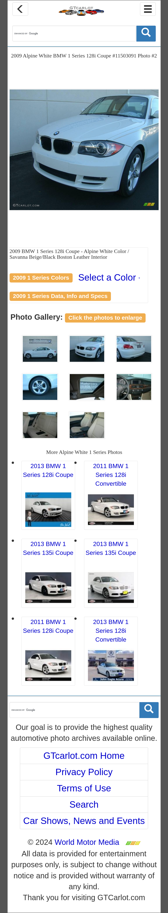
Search (83, 804)
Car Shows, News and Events (84, 821)
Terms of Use (84, 788)
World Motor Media (87, 842)
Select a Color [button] (109, 277)
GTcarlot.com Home (84, 756)
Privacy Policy (84, 772)
